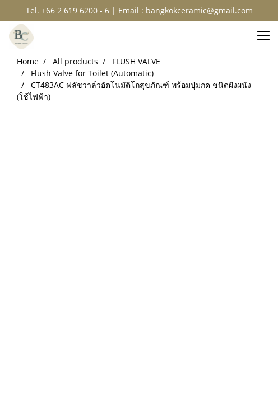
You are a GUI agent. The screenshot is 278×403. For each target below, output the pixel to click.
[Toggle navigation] (263, 36)
